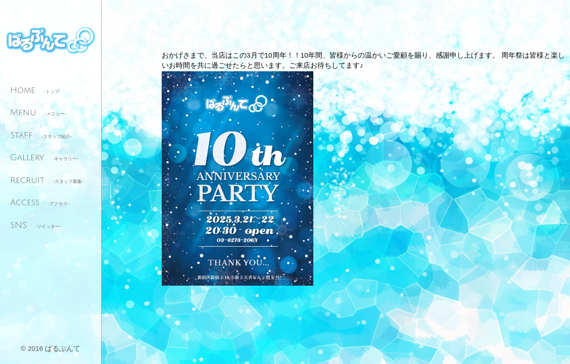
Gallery (44, 157)
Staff (41, 135)
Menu (38, 112)
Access (39, 202)
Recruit (46, 180)
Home (35, 90)
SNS (35, 225)
